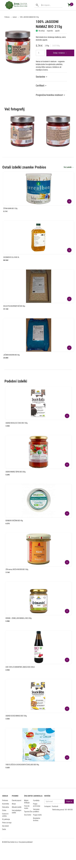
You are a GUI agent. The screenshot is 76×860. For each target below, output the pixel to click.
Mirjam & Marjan (27, 802)
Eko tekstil (5, 826)
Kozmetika (5, 804)
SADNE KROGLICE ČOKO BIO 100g (16, 423)
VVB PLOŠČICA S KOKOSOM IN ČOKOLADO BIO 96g (22, 765)
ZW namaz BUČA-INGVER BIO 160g (17, 569)
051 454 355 (69, 810)
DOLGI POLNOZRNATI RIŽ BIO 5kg (14, 306)
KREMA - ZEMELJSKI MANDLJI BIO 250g (19, 618)
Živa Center (27, 815)
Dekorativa (5, 807)
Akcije (14, 804)
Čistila (4, 810)
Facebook (55, 806)
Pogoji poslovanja (36, 805)
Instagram (47, 806)
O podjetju (36, 800)
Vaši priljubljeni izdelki (16, 812)
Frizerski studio (26, 807)
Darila (4, 829)
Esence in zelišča (5, 815)
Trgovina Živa (28, 811)
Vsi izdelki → (69, 167)
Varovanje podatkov (36, 810)
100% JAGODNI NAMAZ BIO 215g (29, 17)
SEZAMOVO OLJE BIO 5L (11, 257)
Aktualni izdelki (16, 807)
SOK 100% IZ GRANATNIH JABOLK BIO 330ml (20, 667)
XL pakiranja (6, 819)
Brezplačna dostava (36, 819)
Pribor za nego (7, 823)
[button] (43, 76)
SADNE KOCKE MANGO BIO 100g (16, 716)
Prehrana (7, 17)
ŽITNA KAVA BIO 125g (10, 208)
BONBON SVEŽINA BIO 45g (14, 521)
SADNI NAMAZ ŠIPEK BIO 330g (15, 472)
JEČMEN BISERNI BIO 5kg (11, 355)
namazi (15, 17)
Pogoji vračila (37, 815)
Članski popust (16, 800)
